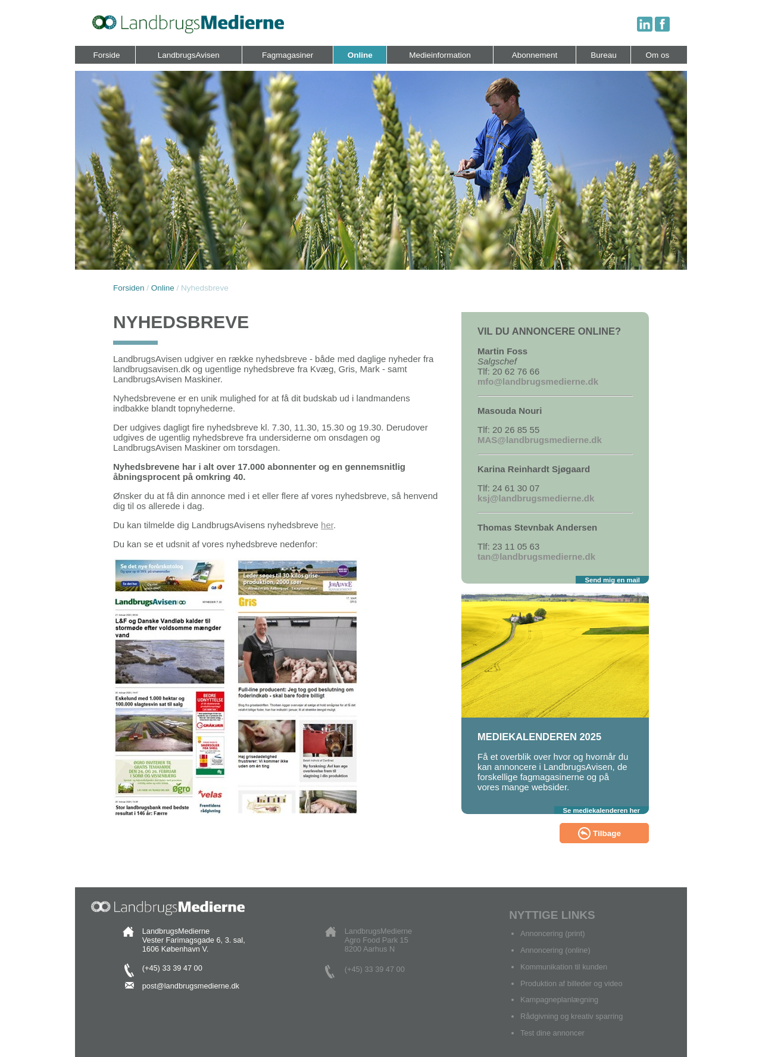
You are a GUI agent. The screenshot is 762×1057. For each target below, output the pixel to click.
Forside (106, 55)
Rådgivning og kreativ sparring (571, 1016)
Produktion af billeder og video (571, 983)
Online (360, 55)
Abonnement (535, 55)
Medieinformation (440, 55)
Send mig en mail (612, 580)
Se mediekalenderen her (601, 810)
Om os (658, 55)
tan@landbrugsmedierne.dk (536, 556)
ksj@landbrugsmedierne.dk (535, 498)
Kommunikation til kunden (563, 966)
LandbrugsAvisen (189, 55)
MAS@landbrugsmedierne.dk (539, 440)
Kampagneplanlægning (559, 999)
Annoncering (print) (552, 933)
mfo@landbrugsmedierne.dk (537, 381)
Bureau (604, 55)
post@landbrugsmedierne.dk (190, 985)
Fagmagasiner (287, 55)
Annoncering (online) (555, 950)
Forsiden (129, 287)
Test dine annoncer (552, 1032)
